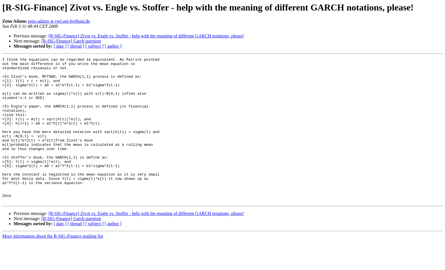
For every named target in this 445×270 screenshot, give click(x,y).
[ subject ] (94, 46)
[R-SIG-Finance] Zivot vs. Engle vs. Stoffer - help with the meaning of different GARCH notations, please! (146, 35)
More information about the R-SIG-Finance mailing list (52, 265)
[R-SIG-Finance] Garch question (71, 41)
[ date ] (60, 46)
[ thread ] (76, 46)
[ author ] (113, 46)
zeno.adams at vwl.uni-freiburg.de (59, 21)
